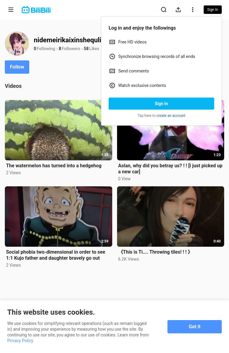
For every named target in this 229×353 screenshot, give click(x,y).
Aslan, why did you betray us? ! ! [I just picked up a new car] (170, 169)
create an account (171, 116)
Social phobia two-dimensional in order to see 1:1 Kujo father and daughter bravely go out (55, 255)
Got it (195, 326)
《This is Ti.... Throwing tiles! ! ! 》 (155, 252)
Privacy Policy (20, 340)
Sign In (161, 103)
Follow (17, 67)
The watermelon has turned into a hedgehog (53, 165)
